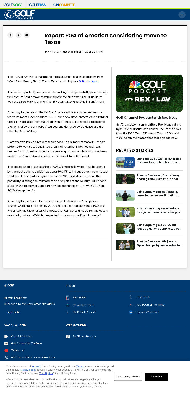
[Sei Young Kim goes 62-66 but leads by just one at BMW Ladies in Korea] (125, 228)
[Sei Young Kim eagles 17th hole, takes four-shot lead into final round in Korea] (125, 195)
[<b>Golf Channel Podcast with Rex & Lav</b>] (149, 93)
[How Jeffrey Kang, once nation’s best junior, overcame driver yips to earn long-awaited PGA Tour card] (125, 212)
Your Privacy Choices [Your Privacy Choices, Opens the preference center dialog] (128, 377)
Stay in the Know (15, 298)
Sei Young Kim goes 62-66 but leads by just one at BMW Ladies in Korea (159, 227)
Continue (156, 377)
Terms (80, 367)
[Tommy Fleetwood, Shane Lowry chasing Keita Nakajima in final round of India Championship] (125, 179)
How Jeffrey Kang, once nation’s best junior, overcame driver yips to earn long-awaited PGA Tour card (158, 210)
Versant (36, 367)
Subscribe (13, 312)
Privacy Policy (28, 371)
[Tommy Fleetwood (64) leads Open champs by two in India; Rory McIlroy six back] (125, 245)
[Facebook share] (10, 35)
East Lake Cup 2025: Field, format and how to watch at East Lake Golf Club (159, 161)
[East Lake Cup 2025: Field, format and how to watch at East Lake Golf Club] (125, 162)
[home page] (19, 15)
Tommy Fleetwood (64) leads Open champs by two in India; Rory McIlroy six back (159, 243)
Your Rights (46, 374)
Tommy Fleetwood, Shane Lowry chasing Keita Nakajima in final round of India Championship (158, 177)
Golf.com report (89, 81)
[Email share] (27, 35)
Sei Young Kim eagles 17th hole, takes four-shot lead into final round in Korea (157, 194)
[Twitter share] (19, 35)
